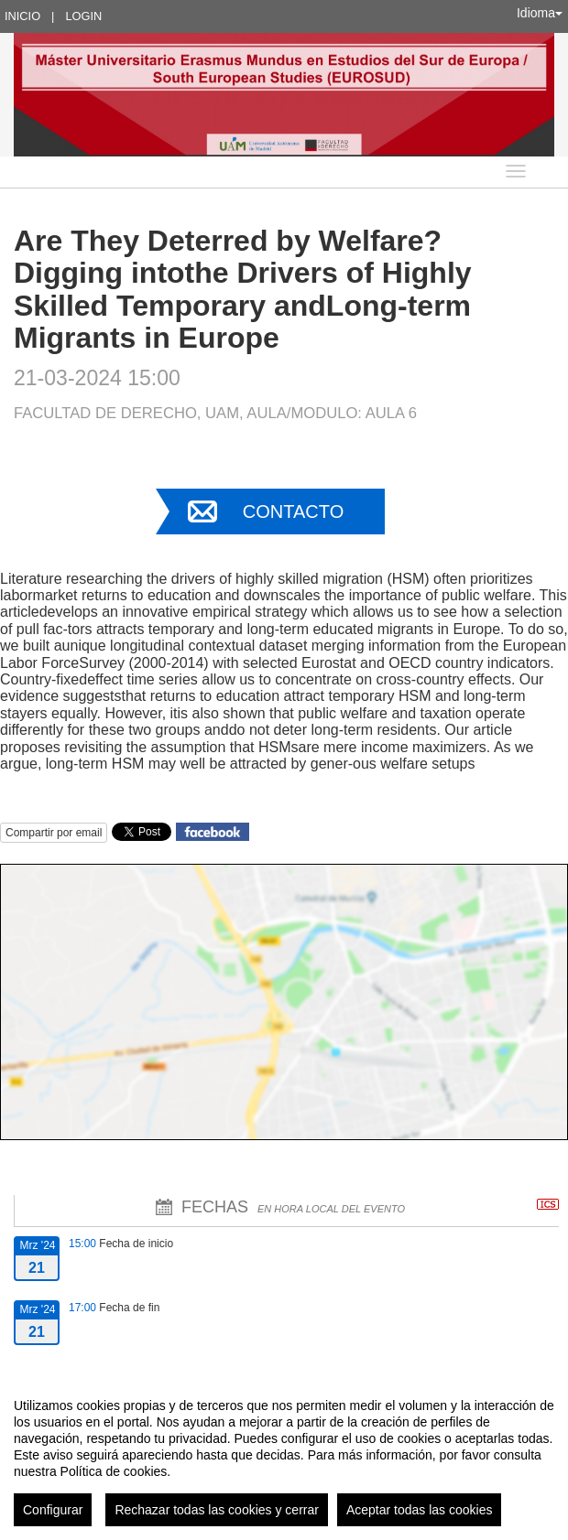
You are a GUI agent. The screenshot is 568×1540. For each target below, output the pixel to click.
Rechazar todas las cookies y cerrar (217, 1509)
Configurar (52, 1509)
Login (83, 16)
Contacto (293, 511)
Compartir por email (53, 832)
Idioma (540, 12)
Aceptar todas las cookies (419, 1509)
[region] (284, 1455)
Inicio (22, 16)
